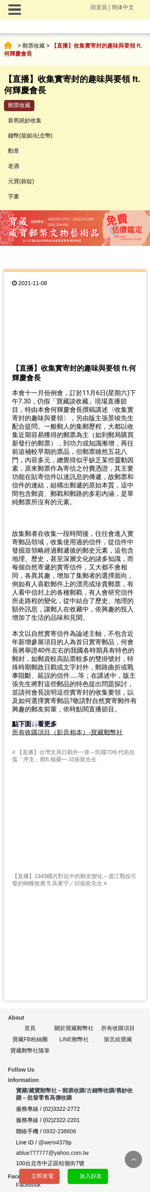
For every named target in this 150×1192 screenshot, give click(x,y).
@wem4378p (55, 1142)
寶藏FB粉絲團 (30, 1039)
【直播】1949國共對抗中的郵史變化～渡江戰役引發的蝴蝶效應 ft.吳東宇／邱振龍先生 (74, 880)
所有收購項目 (118, 1028)
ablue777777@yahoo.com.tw (52, 1153)
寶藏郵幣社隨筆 (30, 1050)
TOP (133, 1159)
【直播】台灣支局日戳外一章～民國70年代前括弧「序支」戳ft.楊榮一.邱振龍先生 (73, 756)
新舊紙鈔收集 (25, 120)
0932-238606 (59, 1131)
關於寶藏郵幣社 (74, 1028)
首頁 (8, 46)
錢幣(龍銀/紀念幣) (30, 135)
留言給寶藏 (118, 1039)
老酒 (13, 166)
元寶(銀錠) (21, 181)
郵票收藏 (33, 45)
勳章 (13, 151)
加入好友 (91, 1176)
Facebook (28, 1185)
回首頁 (98, 7)
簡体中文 (123, 7)
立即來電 (42, 1176)
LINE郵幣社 (73, 1039)
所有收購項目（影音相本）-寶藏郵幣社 (67, 732)
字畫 (13, 196)
